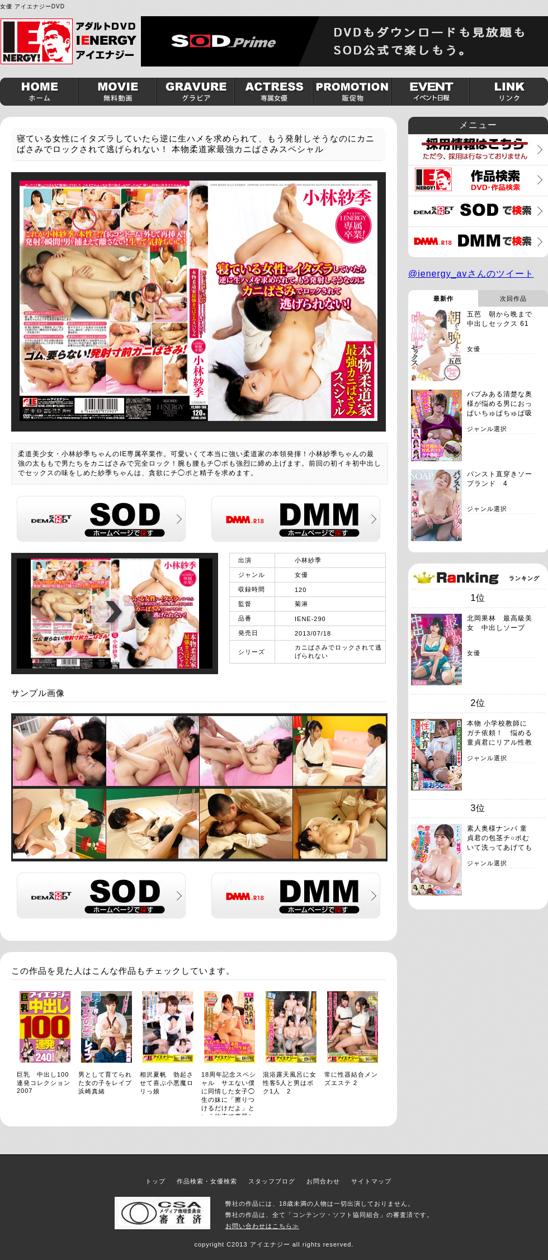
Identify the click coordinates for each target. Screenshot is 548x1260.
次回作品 (513, 298)
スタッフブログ (271, 1181)
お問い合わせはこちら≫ (262, 1226)
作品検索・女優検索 (207, 1181)
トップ (155, 1181)
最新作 (443, 298)
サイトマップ (371, 1181)
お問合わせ (323, 1181)
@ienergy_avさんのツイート (471, 273)
